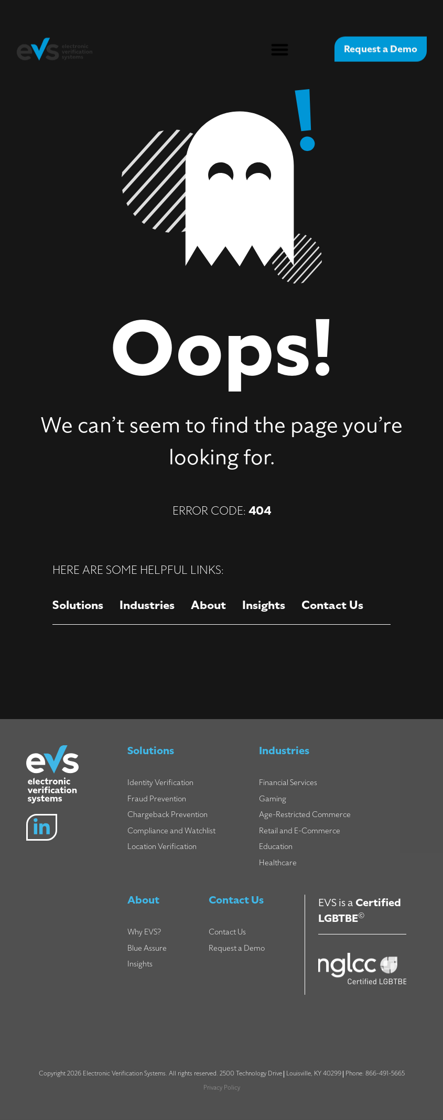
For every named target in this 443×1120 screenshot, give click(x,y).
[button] (280, 45)
